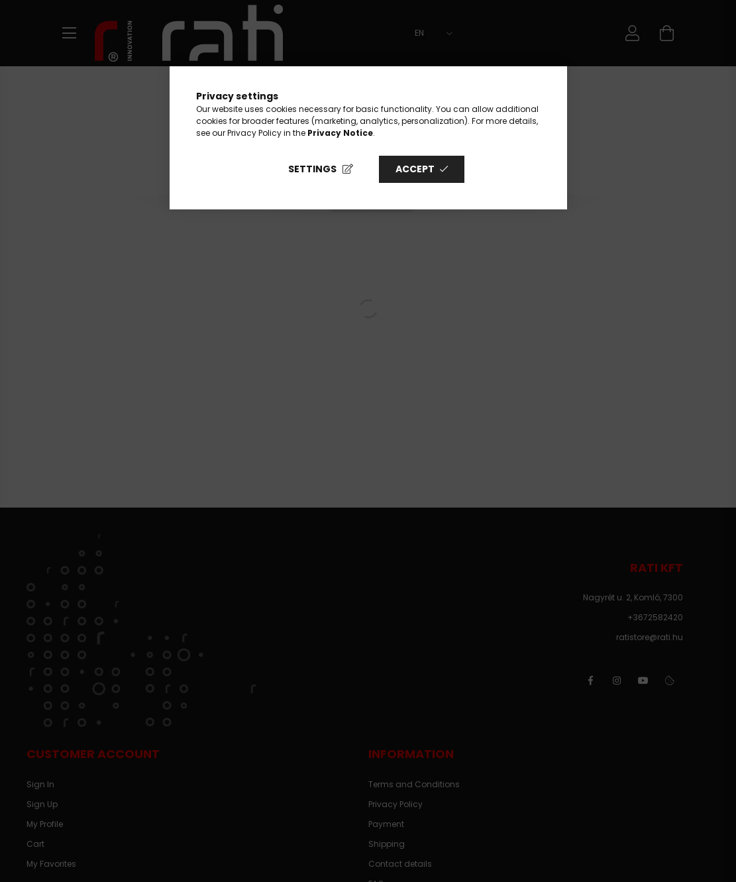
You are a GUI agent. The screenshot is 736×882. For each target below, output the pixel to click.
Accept (415, 169)
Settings (312, 169)
